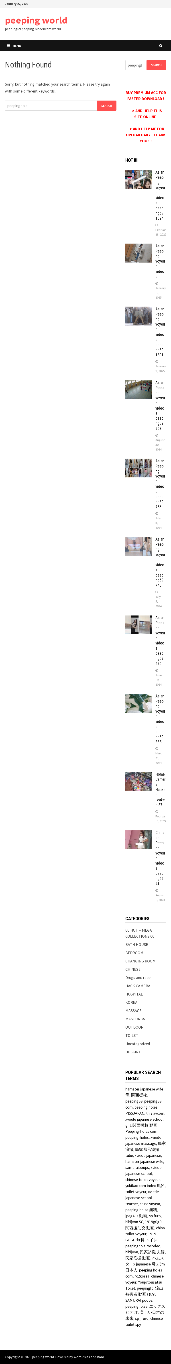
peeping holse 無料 (141, 1209)
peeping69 (133, 1101)
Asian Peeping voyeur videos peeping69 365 (160, 719)
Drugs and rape (138, 977)
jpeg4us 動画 (136, 1215)
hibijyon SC (134, 1221)
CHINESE (132, 969)
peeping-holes (137, 1137)
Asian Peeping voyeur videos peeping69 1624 (160, 195)
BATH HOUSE (136, 944)
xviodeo (153, 1245)
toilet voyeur (135, 1191)
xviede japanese (148, 1155)
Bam (100, 1357)
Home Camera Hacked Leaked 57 (160, 789)
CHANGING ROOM (140, 961)
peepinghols (135, 1245)
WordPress (81, 1357)
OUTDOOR (134, 1027)
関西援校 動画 (144, 1125)
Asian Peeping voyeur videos (160, 261)
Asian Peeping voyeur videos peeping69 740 (160, 562)
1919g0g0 (153, 1221)
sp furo (155, 1215)
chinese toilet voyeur (142, 1179)
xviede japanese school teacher (142, 1197)
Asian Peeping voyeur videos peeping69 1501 (160, 332)
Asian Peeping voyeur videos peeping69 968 (160, 405)
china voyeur (150, 1203)
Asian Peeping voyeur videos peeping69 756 (160, 484)
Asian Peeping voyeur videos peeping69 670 (160, 640)
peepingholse (136, 1306)
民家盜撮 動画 (137, 1258)
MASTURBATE (137, 1018)
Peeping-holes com (141, 1131)
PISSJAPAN (134, 1113)
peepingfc (145, 1288)
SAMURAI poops (138, 1300)
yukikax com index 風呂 (145, 1185)
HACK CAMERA (137, 985)
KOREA (131, 1002)
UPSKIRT (133, 1052)
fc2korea (141, 1276)
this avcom (155, 1113)
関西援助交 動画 (139, 1227)
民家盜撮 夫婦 (152, 1252)
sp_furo (142, 1318)
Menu (14, 45)
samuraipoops (137, 1167)
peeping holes (145, 1107)
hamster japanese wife (144, 1161)
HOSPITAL (134, 994)
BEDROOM (134, 952)
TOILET (131, 1035)
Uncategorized (137, 1043)
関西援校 (139, 1095)
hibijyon (131, 1252)
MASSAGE (133, 1010)
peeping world (36, 20)
